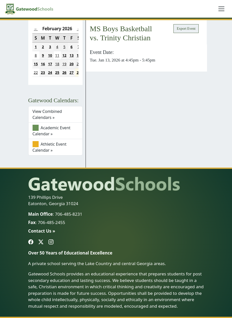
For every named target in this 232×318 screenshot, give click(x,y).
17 (50, 63)
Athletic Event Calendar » (50, 147)
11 (57, 55)
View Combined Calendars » (47, 114)
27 (71, 72)
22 (36, 72)
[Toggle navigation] (221, 9)
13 (71, 55)
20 (71, 63)
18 (57, 63)
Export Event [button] (186, 28)
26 (64, 72)
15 (36, 63)
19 (64, 63)
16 (43, 63)
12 (64, 55)
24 (50, 72)
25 (57, 72)
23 (43, 72)
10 (50, 55)
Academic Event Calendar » (52, 131)
